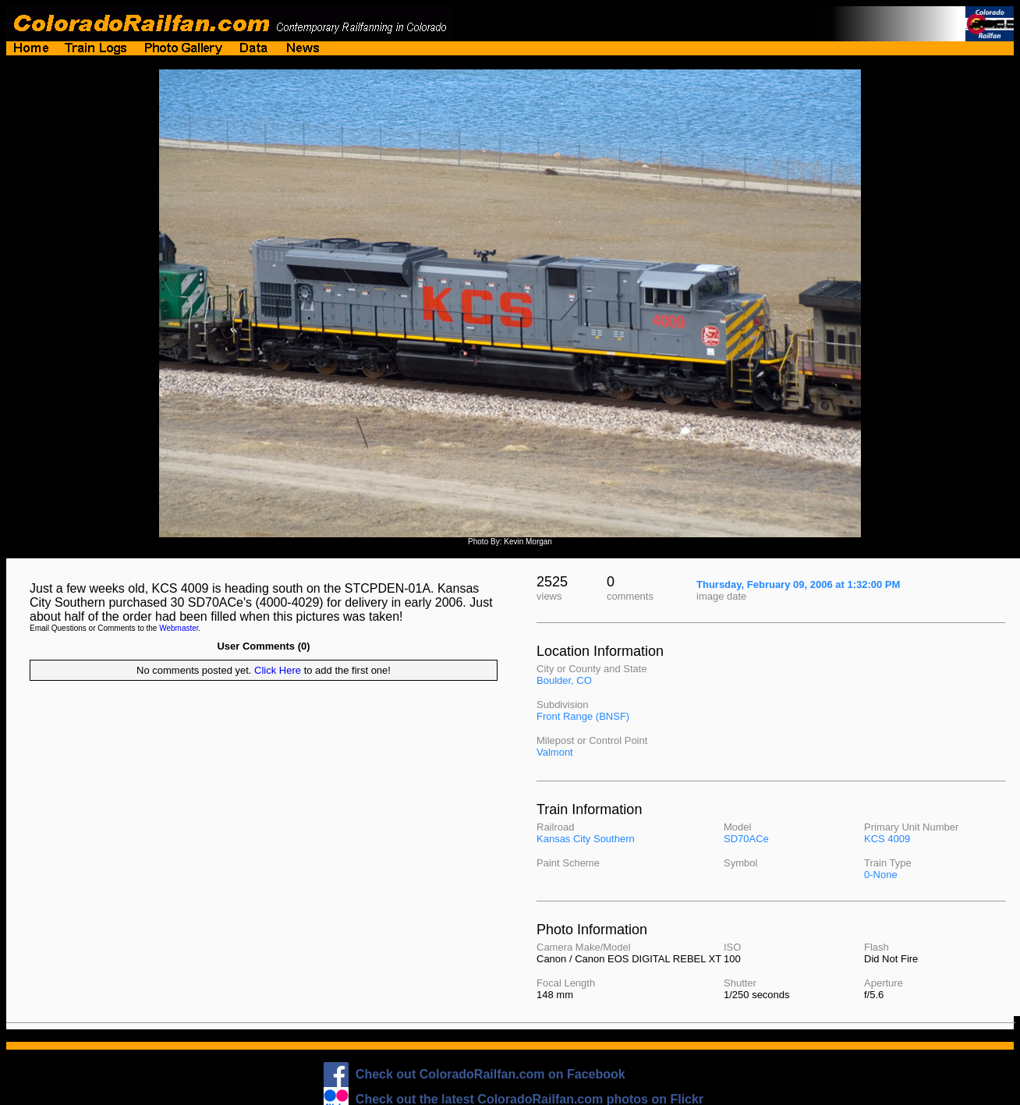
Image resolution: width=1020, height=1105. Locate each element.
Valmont (555, 752)
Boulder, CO (564, 680)
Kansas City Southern (586, 839)
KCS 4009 (887, 839)
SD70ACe (746, 839)
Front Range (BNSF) (583, 716)
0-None (881, 874)
